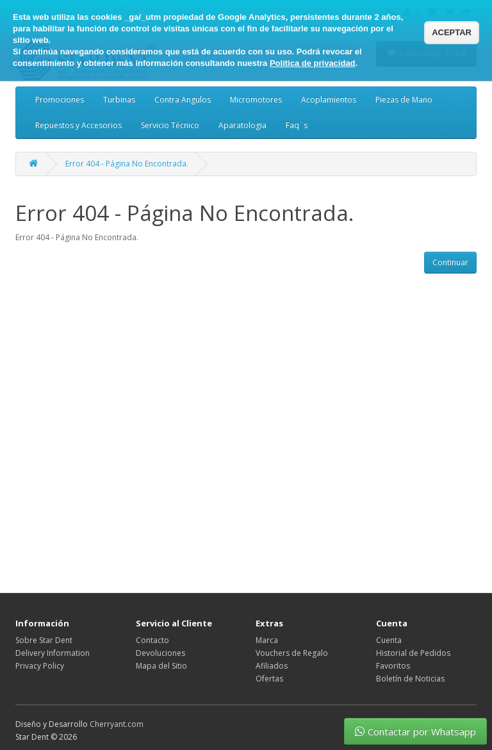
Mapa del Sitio (161, 665)
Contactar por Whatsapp (415, 731)
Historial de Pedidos (413, 653)
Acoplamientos (328, 99)
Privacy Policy (39, 665)
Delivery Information (52, 653)
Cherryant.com (117, 724)
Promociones (59, 99)
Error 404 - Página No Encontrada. (126, 163)
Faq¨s (297, 125)
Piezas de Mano (403, 99)
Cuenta (389, 640)
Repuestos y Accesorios (78, 125)
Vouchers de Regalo (292, 653)
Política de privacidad (313, 63)
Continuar (450, 262)
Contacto (152, 640)
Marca (267, 640)
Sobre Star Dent (43, 640)
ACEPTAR (452, 32)
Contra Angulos (182, 99)
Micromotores (256, 99)
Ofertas (269, 678)
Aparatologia (242, 125)
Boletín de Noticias (410, 678)
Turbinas (119, 99)
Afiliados (272, 665)
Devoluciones (160, 653)
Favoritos (393, 665)
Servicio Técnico (170, 125)
